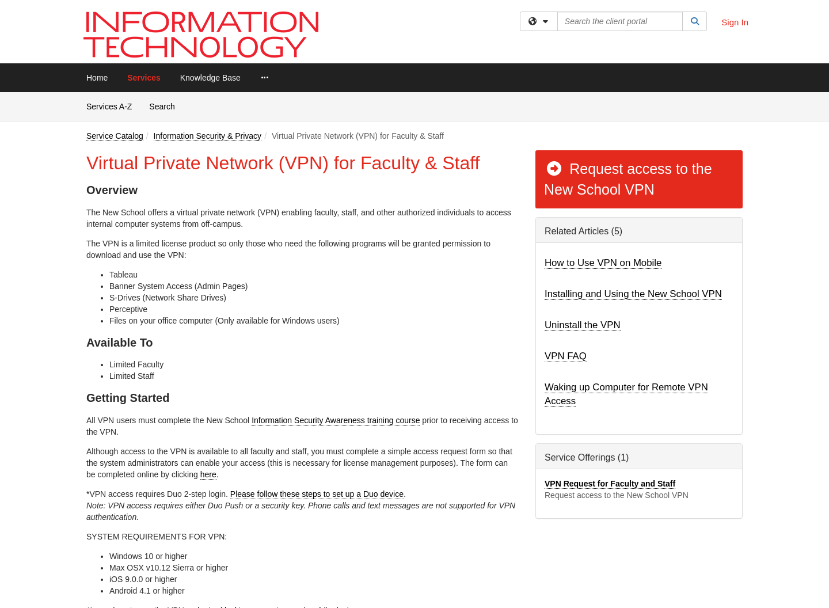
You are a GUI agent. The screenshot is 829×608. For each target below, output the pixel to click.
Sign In (734, 22)
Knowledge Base (210, 77)
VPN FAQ (566, 356)
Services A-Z (109, 106)
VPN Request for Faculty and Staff (610, 483)
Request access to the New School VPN (628, 179)
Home (97, 77)
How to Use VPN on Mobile (603, 262)
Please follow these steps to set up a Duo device (317, 494)
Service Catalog (114, 135)
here (208, 474)
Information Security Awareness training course (336, 420)
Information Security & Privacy (208, 135)
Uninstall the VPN (583, 325)
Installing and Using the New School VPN (633, 293)
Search (166, 105)
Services (144, 77)
